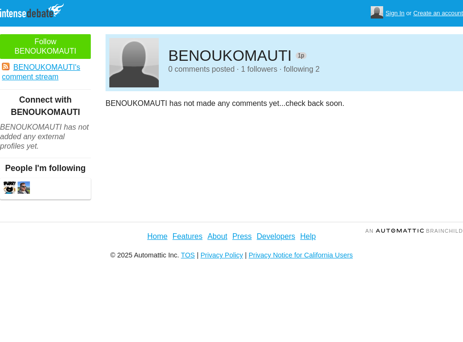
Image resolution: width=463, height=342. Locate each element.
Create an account (438, 13)
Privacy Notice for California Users (301, 255)
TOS (188, 255)
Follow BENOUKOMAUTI (46, 46)
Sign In (395, 13)
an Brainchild (414, 231)
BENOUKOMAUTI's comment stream (41, 72)
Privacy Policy (222, 255)
